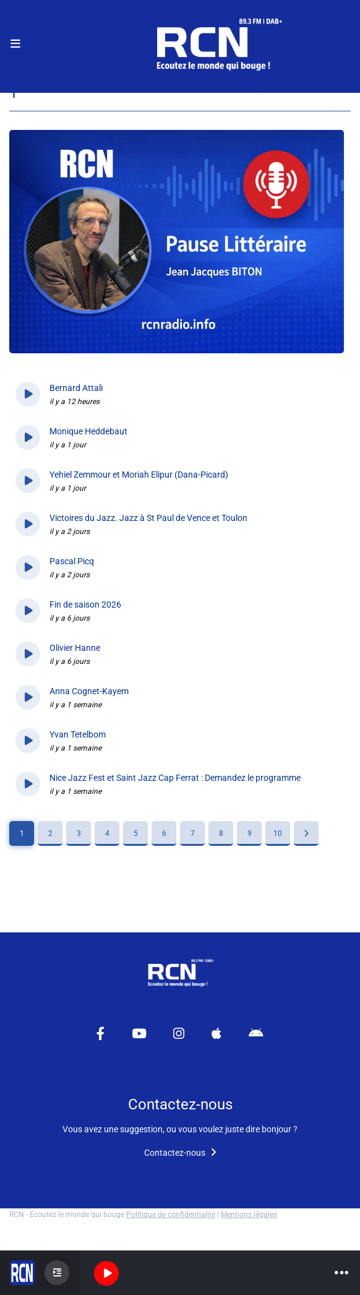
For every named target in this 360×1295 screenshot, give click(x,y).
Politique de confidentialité (170, 1214)
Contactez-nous (180, 1153)
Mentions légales (249, 1214)
